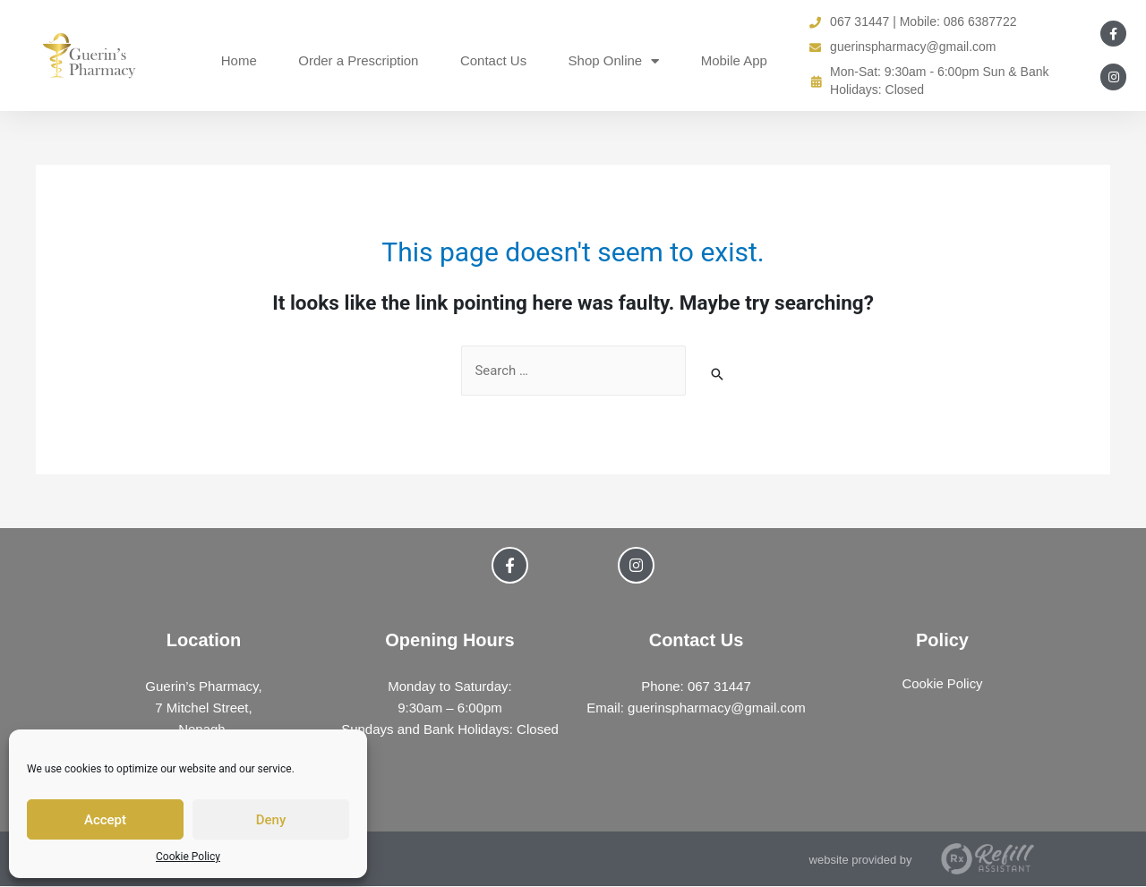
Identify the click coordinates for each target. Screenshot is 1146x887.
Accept (105, 820)
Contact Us (493, 60)
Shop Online (614, 61)
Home (239, 60)
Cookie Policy (188, 856)
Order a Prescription (358, 60)
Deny (271, 820)
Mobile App (734, 60)
